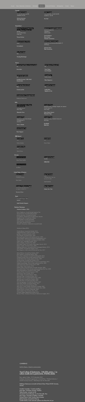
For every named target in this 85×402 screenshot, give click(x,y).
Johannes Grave (47, 47)
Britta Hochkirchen (48, 49)
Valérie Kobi (46, 161)
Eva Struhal (46, 123)
